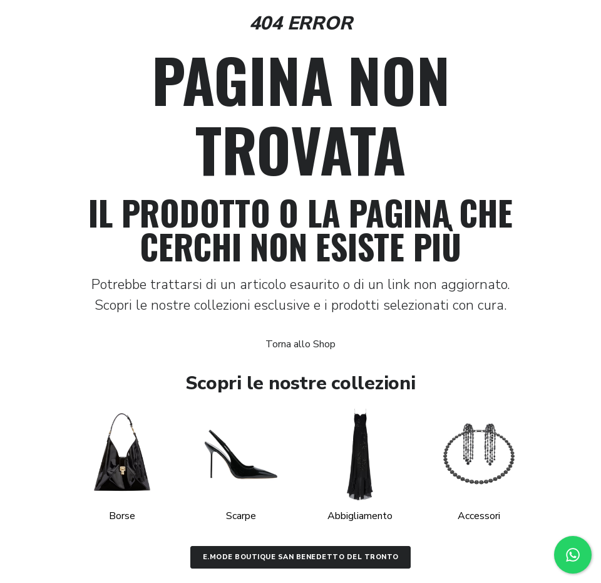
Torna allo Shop (300, 344)
